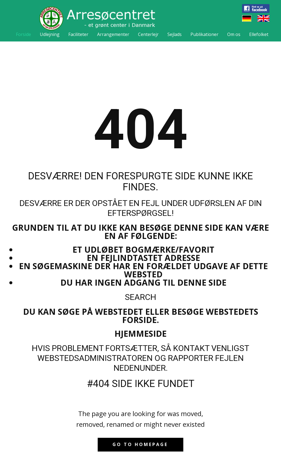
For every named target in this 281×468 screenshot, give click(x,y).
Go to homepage (140, 444)
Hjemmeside (140, 333)
